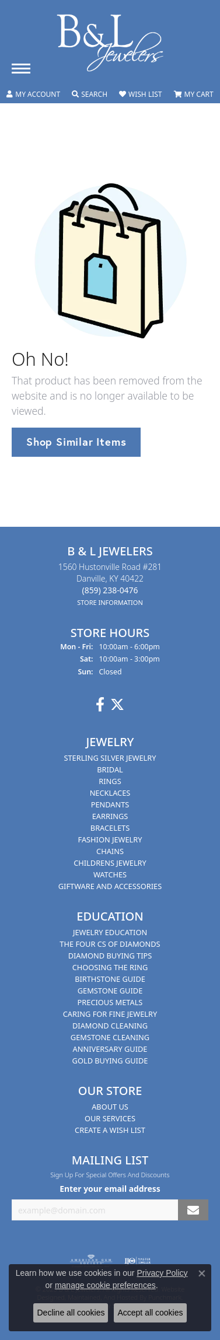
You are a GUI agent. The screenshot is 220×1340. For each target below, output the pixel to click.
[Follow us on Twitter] (117, 705)
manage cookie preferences (105, 1285)
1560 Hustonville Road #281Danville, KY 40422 (110, 584)
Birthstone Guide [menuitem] (110, 979)
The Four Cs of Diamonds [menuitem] (110, 944)
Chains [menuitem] (110, 851)
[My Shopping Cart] (194, 94)
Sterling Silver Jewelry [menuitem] (110, 758)
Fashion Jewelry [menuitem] (110, 839)
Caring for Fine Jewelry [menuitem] (110, 1014)
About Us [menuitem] (110, 1106)
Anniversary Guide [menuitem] (110, 1049)
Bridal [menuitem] (110, 769)
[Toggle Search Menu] (89, 94)
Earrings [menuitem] (110, 816)
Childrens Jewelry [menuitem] (110, 863)
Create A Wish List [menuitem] (110, 1130)
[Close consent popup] (201, 1273)
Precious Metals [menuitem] (110, 1002)
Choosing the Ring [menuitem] (110, 967)
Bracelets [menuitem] (110, 828)
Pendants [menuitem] (110, 804)
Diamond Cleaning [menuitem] (110, 1025)
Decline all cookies (70, 1312)
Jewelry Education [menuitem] (110, 932)
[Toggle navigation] (21, 68)
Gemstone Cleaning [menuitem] (110, 1037)
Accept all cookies (150, 1312)
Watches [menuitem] (110, 874)
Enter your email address (110, 1188)
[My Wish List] (140, 94)
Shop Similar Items (76, 442)
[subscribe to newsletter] (193, 1210)
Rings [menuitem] (110, 781)
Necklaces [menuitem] (110, 793)
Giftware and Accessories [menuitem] (110, 886)
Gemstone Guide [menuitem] (110, 990)
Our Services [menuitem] (110, 1118)
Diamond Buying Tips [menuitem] (110, 955)
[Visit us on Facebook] (100, 705)
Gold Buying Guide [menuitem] (110, 1060)
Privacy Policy (162, 1273)
